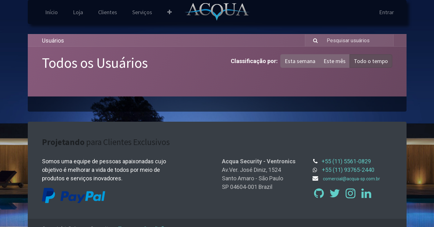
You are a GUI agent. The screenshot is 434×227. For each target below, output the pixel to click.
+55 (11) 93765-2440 (348, 169)
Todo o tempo (371, 61)
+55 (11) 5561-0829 (346, 161)
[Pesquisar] (312, 40)
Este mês (335, 61)
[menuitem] (51, 12)
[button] (169, 12)
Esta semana (300, 61)
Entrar (386, 12)
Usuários (53, 40)
